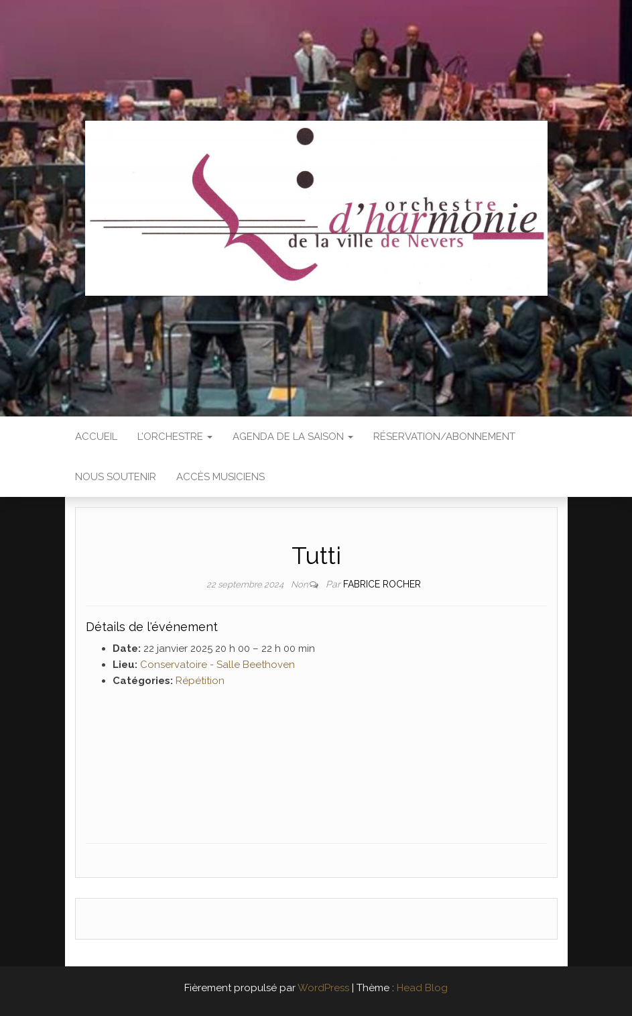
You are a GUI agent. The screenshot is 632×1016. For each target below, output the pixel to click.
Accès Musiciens (220, 477)
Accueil (96, 437)
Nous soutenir (115, 477)
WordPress (323, 988)
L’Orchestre (174, 437)
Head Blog (422, 988)
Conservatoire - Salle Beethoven (217, 665)
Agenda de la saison (293, 437)
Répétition (200, 681)
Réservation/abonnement (444, 437)
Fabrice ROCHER (382, 584)
